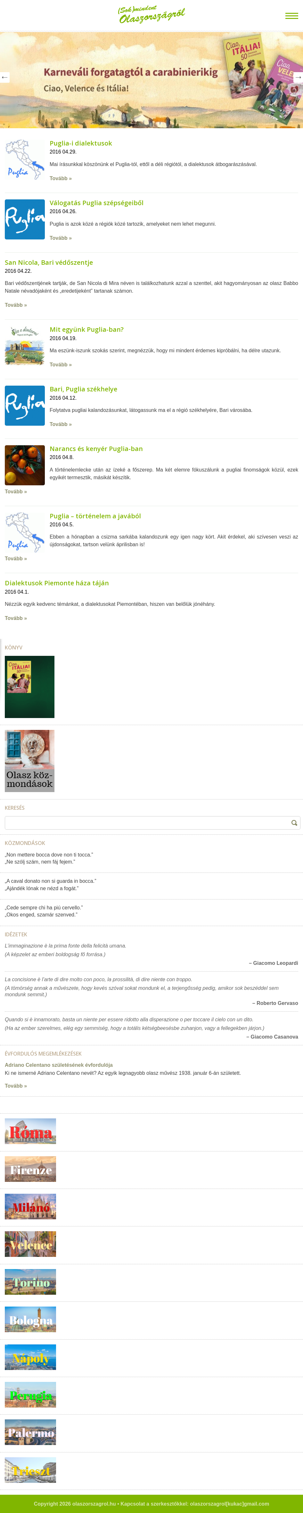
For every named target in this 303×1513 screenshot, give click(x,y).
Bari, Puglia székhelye (83, 389)
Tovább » (61, 178)
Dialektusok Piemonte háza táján (57, 583)
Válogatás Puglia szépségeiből (96, 202)
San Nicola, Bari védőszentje (49, 262)
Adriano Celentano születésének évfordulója (59, 1065)
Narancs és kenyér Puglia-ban (96, 448)
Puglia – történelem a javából (95, 516)
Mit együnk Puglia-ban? (87, 329)
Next (298, 77)
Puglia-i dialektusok (81, 143)
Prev (5, 77)
